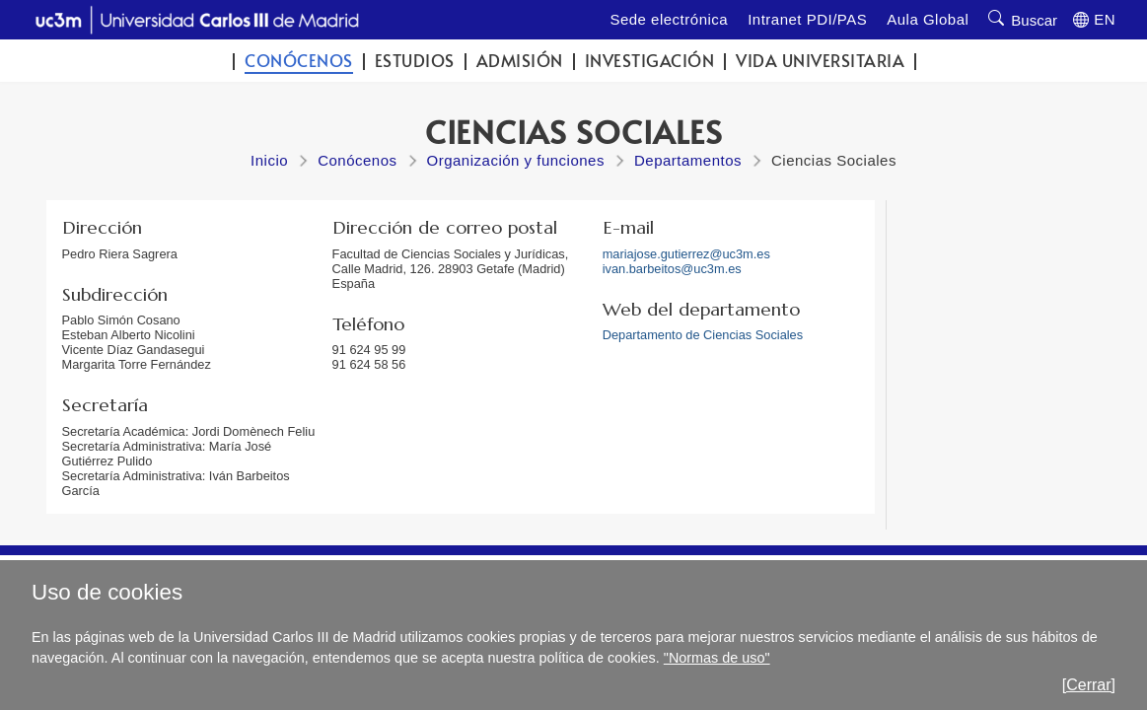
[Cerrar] (1088, 684)
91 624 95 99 (369, 349)
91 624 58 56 (369, 364)
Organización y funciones (516, 160)
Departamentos (688, 160)
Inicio (269, 160)
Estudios (415, 60)
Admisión (519, 60)
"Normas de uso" (717, 658)
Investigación (650, 60)
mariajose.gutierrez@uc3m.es (686, 254)
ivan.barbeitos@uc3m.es (672, 268)
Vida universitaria (820, 60)
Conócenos (299, 60)
